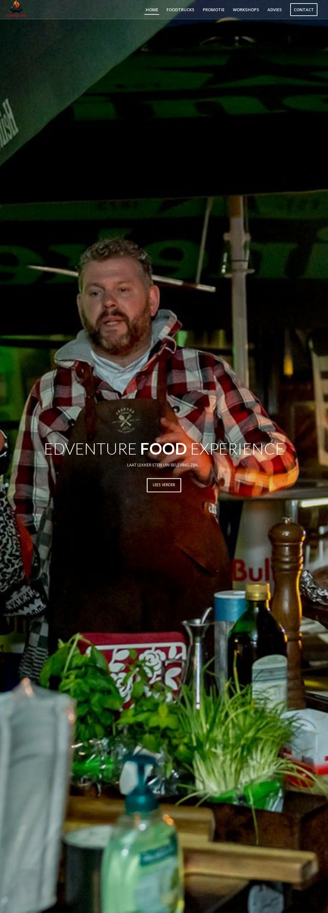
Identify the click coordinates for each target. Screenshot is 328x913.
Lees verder (164, 484)
